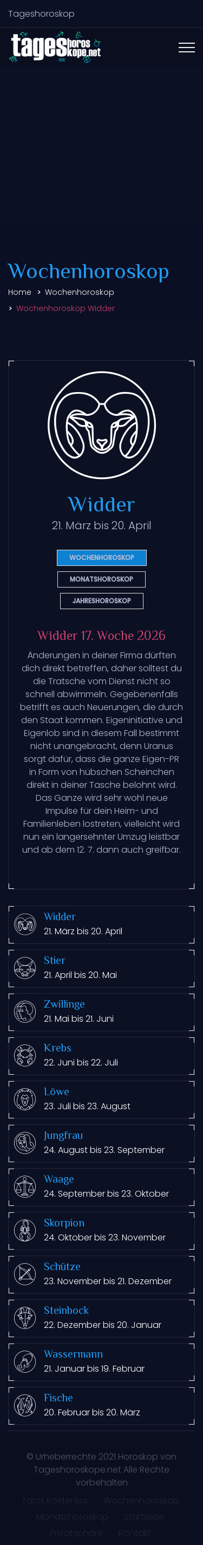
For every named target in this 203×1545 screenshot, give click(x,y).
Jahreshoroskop (102, 600)
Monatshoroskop (101, 579)
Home (19, 292)
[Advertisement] (101, 162)
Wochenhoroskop (79, 292)
